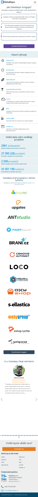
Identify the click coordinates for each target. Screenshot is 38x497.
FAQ (20, 459)
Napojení (3, 459)
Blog (20, 462)
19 (29, 435)
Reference (22, 457)
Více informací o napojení (19, 352)
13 (19, 435)
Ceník (2, 462)
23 (35, 435)
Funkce (3, 457)
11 (16, 435)
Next (35, 399)
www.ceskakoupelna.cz (19, 380)
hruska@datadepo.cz (11, 490)
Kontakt (21, 465)
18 (27, 435)
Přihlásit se (22, 467)
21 (32, 435)
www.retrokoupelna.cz (19, 382)
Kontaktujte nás (19, 449)
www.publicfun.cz (14, 481)
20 (30, 435)
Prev (3, 399)
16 (24, 435)
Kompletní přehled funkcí (19, 46)
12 (18, 435)
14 (21, 435)
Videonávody (4, 465)
